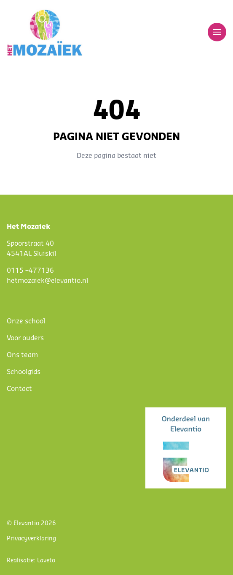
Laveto (46, 561)
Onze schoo (25, 321)
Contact (19, 388)
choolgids (25, 372)
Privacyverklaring (31, 539)
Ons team (22, 355)
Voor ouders (25, 338)
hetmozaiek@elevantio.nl (47, 280)
